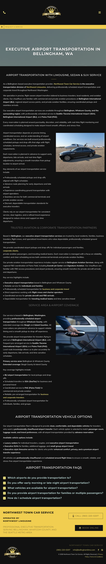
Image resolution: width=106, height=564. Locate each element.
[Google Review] (102, 550)
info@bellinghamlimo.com (84, 550)
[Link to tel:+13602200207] (4, 12)
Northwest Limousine (36, 87)
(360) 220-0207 (63, 550)
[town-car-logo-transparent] (51, 3)
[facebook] (98, 550)
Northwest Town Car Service (67, 84)
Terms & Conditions (96, 557)
